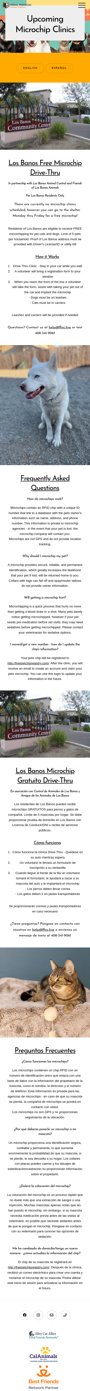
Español (59, 68)
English (30, 68)
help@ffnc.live (60, 327)
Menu (81, 5)
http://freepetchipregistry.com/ (28, 663)
